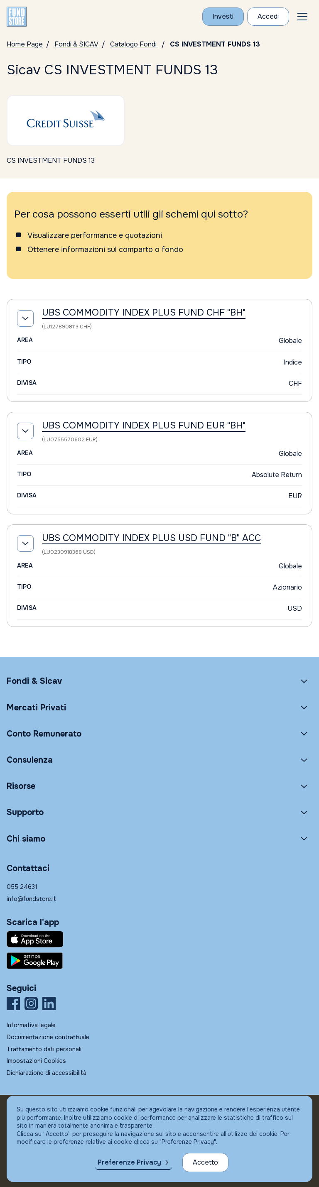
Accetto (205, 1162)
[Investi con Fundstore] (223, 16)
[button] (302, 17)
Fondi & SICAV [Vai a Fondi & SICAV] (76, 44)
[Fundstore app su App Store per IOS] (159, 939)
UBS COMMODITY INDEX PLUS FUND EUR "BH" (143, 425)
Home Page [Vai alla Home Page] (25, 44)
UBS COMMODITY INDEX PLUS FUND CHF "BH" (143, 312)
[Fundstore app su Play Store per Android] (159, 960)
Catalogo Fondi (134, 44)
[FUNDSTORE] (17, 17)
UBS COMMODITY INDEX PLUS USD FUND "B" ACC (151, 538)
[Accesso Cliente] (268, 16)
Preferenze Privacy (129, 1162)
